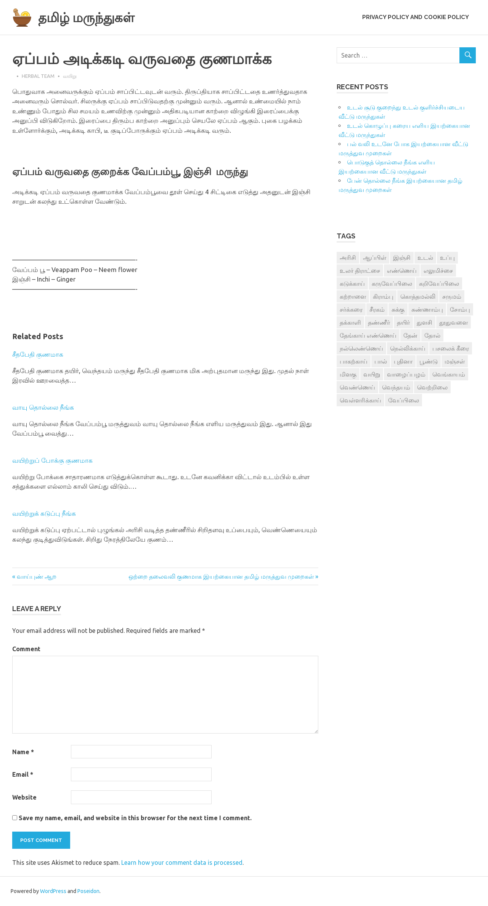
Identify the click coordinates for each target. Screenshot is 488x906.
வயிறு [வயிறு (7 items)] (371, 374)
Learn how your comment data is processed (181, 862)
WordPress (53, 891)
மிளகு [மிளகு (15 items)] (348, 374)
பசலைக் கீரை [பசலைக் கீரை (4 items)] (450, 348)
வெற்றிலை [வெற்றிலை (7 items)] (432, 387)
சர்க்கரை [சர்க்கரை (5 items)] (351, 309)
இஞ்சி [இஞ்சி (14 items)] (402, 257)
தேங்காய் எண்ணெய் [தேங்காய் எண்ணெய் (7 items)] (368, 335)
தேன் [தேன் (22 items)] (410, 335)
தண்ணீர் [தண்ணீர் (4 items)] (379, 322)
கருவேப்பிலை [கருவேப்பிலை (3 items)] (392, 283)
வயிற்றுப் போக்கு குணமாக (52, 460)
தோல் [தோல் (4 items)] (432, 335)
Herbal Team (38, 76)
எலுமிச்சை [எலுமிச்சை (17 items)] (438, 270)
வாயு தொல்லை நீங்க (43, 407)
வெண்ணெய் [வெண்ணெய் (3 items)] (357, 387)
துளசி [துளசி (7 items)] (424, 322)
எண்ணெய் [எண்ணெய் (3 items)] (402, 270)
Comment (26, 648)
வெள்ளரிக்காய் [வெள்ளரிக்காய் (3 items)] (360, 400)
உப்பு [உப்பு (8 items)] (447, 257)
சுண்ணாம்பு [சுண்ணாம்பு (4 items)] (427, 309)
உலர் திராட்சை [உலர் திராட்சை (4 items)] (360, 270)
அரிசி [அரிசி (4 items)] (348, 257)
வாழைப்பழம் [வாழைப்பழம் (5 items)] (406, 374)
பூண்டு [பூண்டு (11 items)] (428, 361)
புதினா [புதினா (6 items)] (403, 361)
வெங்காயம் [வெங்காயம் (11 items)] (448, 374)
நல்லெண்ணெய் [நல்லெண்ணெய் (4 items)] (361, 348)
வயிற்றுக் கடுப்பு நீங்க (44, 513)
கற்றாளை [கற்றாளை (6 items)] (353, 296)
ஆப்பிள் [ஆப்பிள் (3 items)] (374, 257)
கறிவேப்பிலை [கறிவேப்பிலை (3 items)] (439, 283)
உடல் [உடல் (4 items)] (425, 257)
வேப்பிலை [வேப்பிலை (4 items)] (403, 400)
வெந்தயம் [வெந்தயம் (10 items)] (396, 387)
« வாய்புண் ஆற (34, 576)
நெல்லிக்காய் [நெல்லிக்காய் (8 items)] (407, 348)
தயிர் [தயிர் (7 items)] (403, 322)
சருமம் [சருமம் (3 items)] (451, 296)
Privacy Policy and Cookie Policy (415, 17)
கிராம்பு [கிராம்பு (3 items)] (383, 296)
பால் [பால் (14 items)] (380, 361)
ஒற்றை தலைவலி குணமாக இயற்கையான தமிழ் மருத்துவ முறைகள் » (223, 576)
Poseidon (88, 891)
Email (22, 774)
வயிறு (70, 76)
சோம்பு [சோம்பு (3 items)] (460, 309)
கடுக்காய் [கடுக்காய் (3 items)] (352, 283)
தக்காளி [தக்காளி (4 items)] (350, 322)
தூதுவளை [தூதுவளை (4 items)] (453, 322)
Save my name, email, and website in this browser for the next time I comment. (135, 817)
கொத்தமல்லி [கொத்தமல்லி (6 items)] (417, 296)
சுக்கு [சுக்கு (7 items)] (398, 309)
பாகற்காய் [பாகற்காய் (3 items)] (354, 361)
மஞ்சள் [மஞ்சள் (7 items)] (455, 361)
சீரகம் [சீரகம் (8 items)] (377, 309)
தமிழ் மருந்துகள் (92, 17)
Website (24, 797)
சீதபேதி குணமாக (37, 354)
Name (23, 751)
